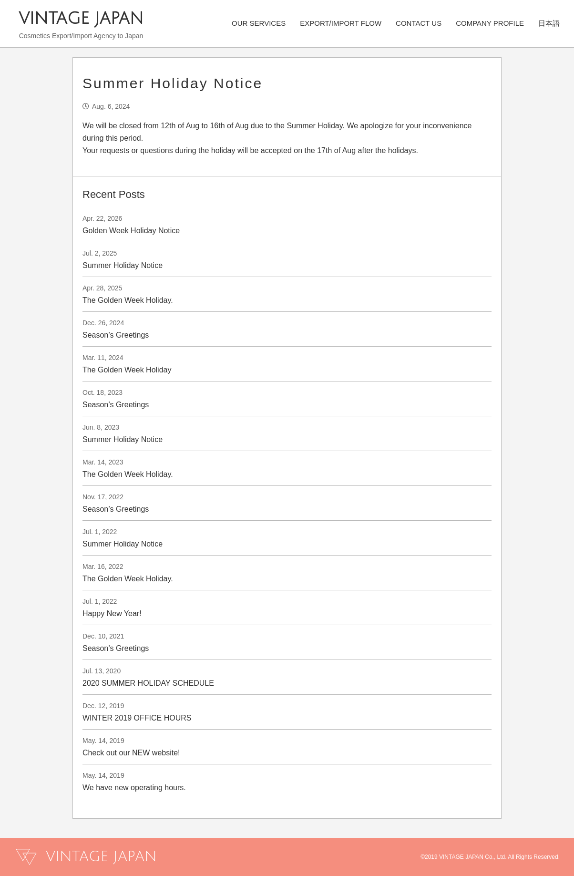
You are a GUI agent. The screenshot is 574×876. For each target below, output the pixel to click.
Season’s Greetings (115, 335)
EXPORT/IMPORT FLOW (340, 23)
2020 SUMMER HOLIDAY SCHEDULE (148, 683)
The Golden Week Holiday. (127, 300)
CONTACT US (418, 23)
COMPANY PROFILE (490, 23)
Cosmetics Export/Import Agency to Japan (81, 36)
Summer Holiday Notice (122, 265)
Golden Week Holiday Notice (131, 231)
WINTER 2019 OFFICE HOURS (136, 718)
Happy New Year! (112, 613)
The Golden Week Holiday (126, 370)
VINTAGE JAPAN (81, 19)
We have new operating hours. (134, 787)
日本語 (549, 23)
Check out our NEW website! (131, 753)
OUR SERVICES (259, 23)
